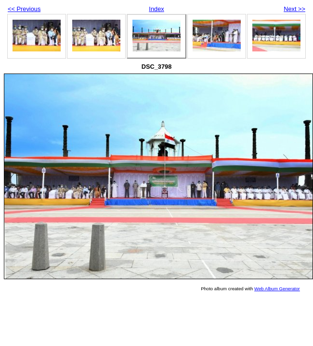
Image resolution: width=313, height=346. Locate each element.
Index (156, 8)
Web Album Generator (277, 288)
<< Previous (24, 8)
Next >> (294, 8)
